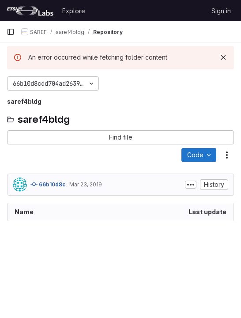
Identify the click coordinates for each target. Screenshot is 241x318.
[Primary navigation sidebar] (11, 32)
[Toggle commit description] (190, 185)
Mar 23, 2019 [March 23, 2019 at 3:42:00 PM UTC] (85, 184)
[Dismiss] (223, 57)
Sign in (221, 11)
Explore (73, 11)
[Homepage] (30, 11)
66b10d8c (48, 184)
